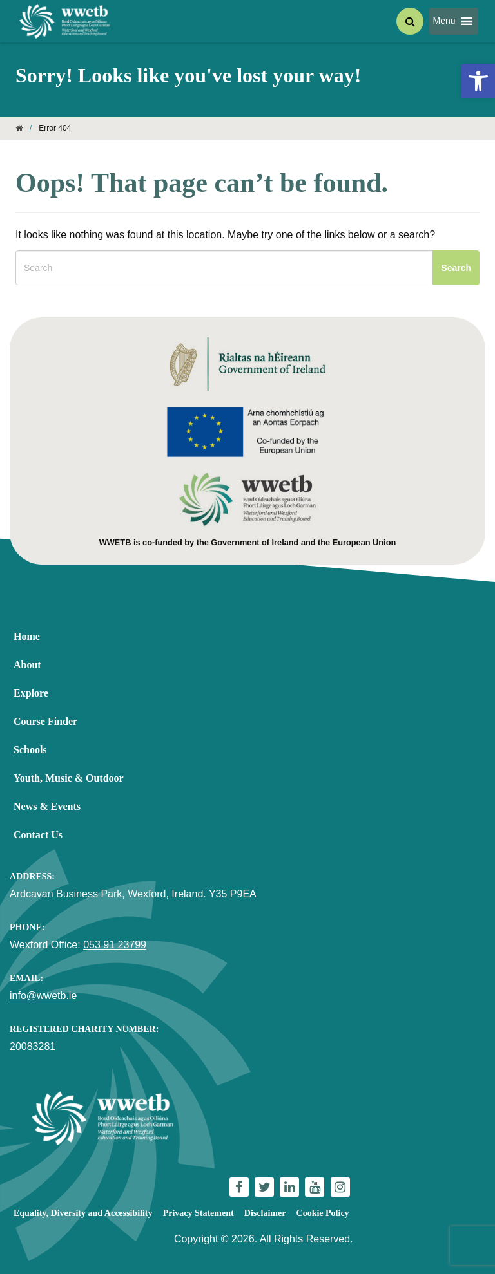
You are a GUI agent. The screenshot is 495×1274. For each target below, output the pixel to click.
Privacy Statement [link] (198, 1213)
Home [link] (27, 636)
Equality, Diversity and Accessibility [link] (83, 1213)
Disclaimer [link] (265, 1213)
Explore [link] (31, 693)
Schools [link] (30, 749)
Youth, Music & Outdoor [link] (69, 778)
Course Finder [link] (45, 721)
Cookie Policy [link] (322, 1213)
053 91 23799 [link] (114, 944)
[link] (478, 81)
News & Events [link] (47, 806)
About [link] (27, 664)
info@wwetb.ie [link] (43, 995)
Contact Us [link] (38, 834)
